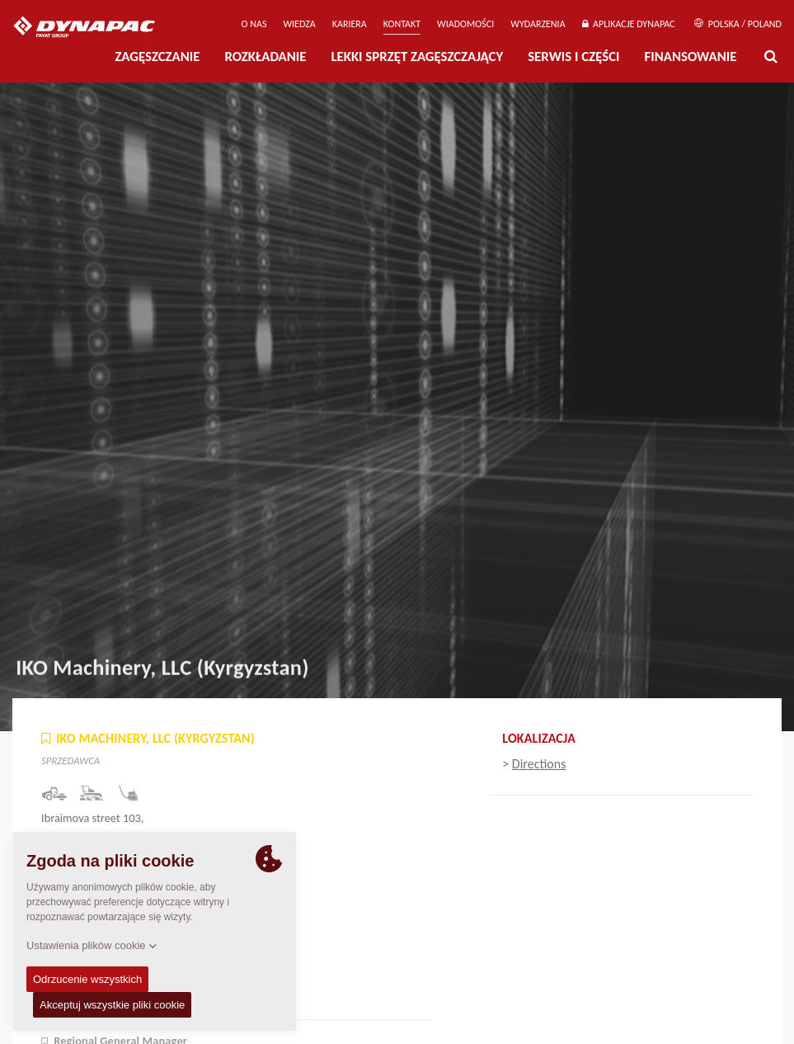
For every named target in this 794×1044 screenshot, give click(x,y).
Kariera (349, 24)
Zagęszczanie (157, 56)
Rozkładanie (265, 56)
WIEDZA (299, 24)
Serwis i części (573, 56)
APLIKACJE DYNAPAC (628, 24)
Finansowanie (691, 56)
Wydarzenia (537, 24)
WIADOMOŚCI (465, 24)
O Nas (254, 24)
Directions (539, 764)
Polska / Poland (738, 24)
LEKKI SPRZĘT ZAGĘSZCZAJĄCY (417, 56)
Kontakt (401, 24)
